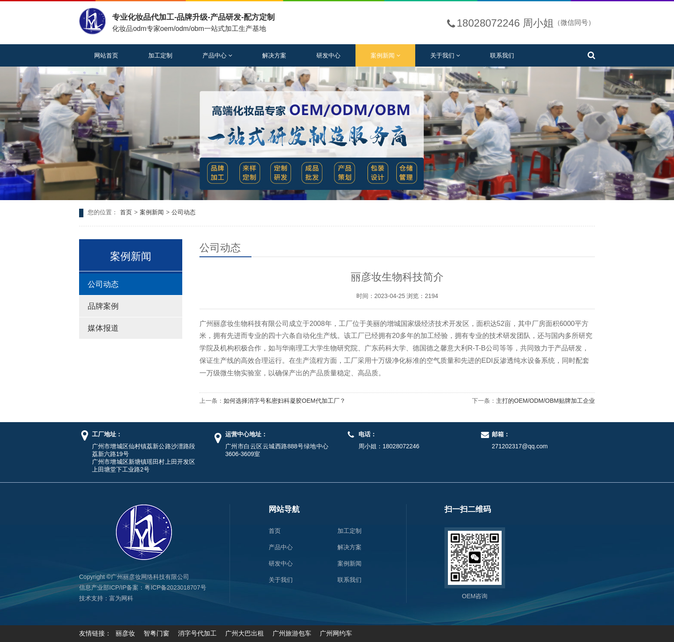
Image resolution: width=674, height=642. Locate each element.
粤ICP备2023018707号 (175, 587)
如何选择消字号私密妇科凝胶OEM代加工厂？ (285, 400)
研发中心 (328, 55)
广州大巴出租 (244, 633)
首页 (126, 212)
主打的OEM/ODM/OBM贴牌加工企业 (545, 400)
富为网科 (121, 598)
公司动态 (184, 212)
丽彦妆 (125, 633)
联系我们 (502, 55)
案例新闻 (385, 55)
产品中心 (217, 55)
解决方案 (274, 55)
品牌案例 (103, 306)
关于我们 (445, 55)
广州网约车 (336, 633)
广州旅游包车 (292, 633)
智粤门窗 (156, 633)
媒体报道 (103, 328)
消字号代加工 (197, 633)
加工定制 (160, 55)
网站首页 (106, 55)
